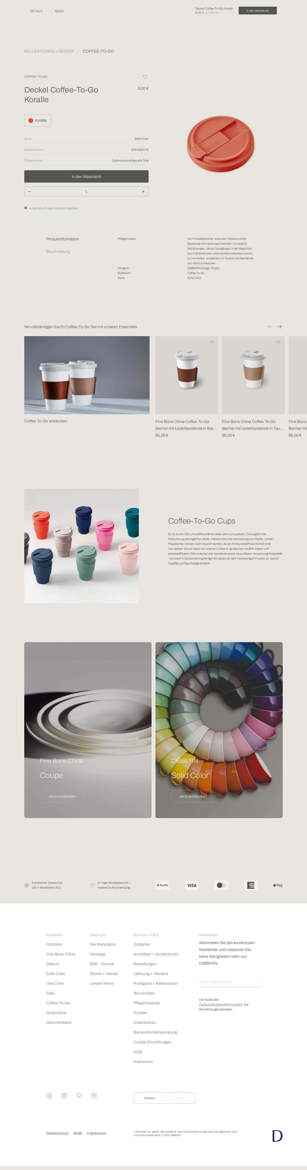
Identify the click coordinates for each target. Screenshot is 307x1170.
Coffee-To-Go (58, 1003)
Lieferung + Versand (151, 973)
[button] (270, 326)
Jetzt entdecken (62, 796)
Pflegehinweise (147, 1003)
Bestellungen (145, 964)
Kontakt (140, 1013)
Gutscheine (56, 1013)
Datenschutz (145, 1022)
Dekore (52, 964)
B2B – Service (102, 964)
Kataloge (98, 954)
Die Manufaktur (103, 944)
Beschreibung (58, 251)
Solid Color (55, 973)
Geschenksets (58, 1022)
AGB (138, 1052)
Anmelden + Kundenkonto (156, 954)
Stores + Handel (104, 973)
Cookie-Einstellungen (152, 1042)
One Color (55, 983)
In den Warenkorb (258, 10)
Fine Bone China (60, 954)
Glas (50, 993)
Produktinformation (62, 239)
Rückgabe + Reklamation (156, 983)
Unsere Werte (102, 983)
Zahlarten (142, 944)
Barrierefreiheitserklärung (155, 1032)
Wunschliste (144, 993)
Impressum (143, 1061)
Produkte (54, 944)
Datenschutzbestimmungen (221, 1004)
